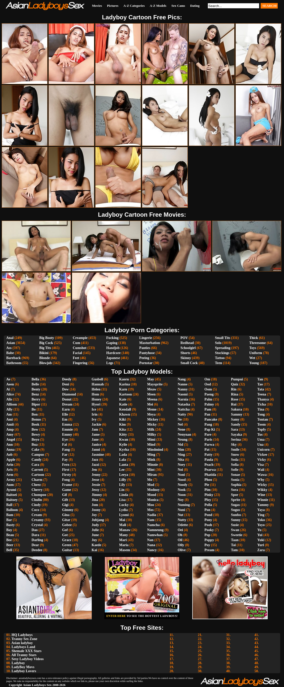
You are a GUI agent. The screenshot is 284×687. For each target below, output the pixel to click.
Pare (208, 434)
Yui (260, 535)
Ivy (94, 419)
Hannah (98, 384)
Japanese (113, 358)
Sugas (235, 505)
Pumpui (237, 379)
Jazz (95, 460)
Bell (9, 550)
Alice (10, 394)
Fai (64, 444)
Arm (9, 475)
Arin (9, 465)
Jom (95, 505)
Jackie (96, 424)
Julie (95, 530)
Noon (182, 495)
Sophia (236, 485)
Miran (152, 475)
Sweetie (236, 535)
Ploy (208, 500)
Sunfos (236, 515)
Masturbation (149, 343)
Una (260, 444)
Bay (9, 530)
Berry (36, 399)
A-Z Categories (134, 6)
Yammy (263, 505)
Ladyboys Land (23, 647)
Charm (37, 480)
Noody (182, 485)
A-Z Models (158, 6)
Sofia (235, 465)
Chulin (37, 500)
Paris (208, 439)
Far (65, 454)
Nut (180, 515)
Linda (123, 495)
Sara (234, 429)
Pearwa (210, 470)
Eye (65, 439)
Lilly (122, 480)
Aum (10, 485)
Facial (77, 353)
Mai (122, 520)
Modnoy (153, 490)
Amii (10, 424)
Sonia (235, 480)
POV (184, 338)
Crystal (37, 525)
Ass (9, 348)
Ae (8, 379)
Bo (34, 409)
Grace (66, 540)
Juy (94, 540)
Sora (234, 490)
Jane (95, 439)
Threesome (257, 343)
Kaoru (124, 379)
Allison (11, 404)
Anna (10, 449)
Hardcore (113, 353)
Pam (208, 409)
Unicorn (263, 449)
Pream (209, 550)
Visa (260, 465)
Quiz (234, 384)
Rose (234, 399)
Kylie (123, 444)
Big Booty (46, 338)
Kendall (125, 409)
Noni (181, 475)
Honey (97, 399)
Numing (184, 505)
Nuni (181, 510)
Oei (180, 530)
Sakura (236, 409)
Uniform (255, 353)
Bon (35, 414)
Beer (9, 545)
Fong (66, 480)
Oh (180, 535)
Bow (35, 429)
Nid (180, 444)
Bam (9, 515)
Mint (151, 470)
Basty (10, 525)
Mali (122, 525)
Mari (123, 540)
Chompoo (39, 495)
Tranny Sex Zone (24, 639)
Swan (235, 530)
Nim (181, 449)
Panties (144, 348)
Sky (234, 444)
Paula (209, 460)
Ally (9, 409)
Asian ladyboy (22, 643)
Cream (37, 515)
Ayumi (11, 490)
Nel (180, 424)
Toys (252, 348)
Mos (150, 510)
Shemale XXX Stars (26, 651)
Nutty (182, 520)
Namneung (155, 530)
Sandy (235, 424)
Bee (9, 540)
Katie (123, 404)
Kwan (123, 439)
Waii (260, 470)
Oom (208, 389)
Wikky (262, 490)
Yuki (260, 540)
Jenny (96, 475)
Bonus (36, 419)
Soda (235, 460)
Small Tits (222, 338)
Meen (151, 394)
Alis (9, 399)
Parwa (209, 444)
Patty (209, 454)
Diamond (69, 394)
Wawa (262, 475)
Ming (151, 454)
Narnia (183, 399)
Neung (182, 439)
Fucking (112, 338)
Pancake (211, 419)
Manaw (124, 530)
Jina (95, 500)
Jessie (96, 485)
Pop (207, 535)
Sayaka (236, 434)
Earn (66, 409)
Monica (153, 500)
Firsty (66, 475)
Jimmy (97, 495)
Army (10, 480)
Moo (150, 505)
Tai (233, 545)
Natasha (184, 404)
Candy (37, 460)
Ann (9, 444)
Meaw (152, 389)
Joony (96, 510)
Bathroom (13, 363)
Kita (122, 429)
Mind (151, 444)
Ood (208, 384)
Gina (66, 515)
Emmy (67, 434)
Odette (183, 525)
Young (254, 363)
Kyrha (124, 449)
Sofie (235, 470)
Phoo (208, 480)
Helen (96, 389)
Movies (97, 6)
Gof (65, 530)
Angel (10, 439)
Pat (207, 449)
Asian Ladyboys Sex (37, 685)
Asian (10, 343)
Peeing (144, 358)
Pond (208, 515)
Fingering (80, 363)
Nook (182, 490)
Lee (122, 470)
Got (65, 535)
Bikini (44, 353)
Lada (123, 454)
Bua (35, 444)
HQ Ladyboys (22, 635)
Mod (150, 485)
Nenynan (184, 434)
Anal (10, 338)
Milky (151, 434)
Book (35, 424)
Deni (65, 384)
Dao (35, 530)
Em (64, 419)
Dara (35, 535)
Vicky (261, 460)
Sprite (235, 500)
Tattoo (219, 358)
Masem (124, 550)
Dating (195, 6)
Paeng (209, 394)
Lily (122, 485)
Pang (208, 424)
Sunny (236, 520)
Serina (236, 439)
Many (123, 535)
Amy (10, 434)
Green (66, 545)
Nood (182, 480)
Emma (67, 424)
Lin (121, 490)
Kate (122, 399)
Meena (152, 399)
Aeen (10, 384)
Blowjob (45, 363)
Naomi (183, 394)
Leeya (123, 475)
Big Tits (45, 348)
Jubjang (98, 520)
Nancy (152, 550)
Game (66, 490)
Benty (36, 389)
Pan (207, 414)
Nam (151, 520)
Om (207, 379)
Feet (76, 358)
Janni (96, 449)
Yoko (261, 520)
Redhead (187, 343)
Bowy (36, 434)
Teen (218, 363)
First (65, 470)
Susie (235, 525)
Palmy (209, 404)
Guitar (67, 550)
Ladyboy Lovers (24, 671)
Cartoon (38, 475)
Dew (65, 389)
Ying (260, 515)
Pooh (208, 525)
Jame (96, 434)
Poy (207, 545)
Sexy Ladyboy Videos (28, 659)
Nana (151, 545)
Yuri (260, 545)
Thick (253, 338)
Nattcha (184, 409)
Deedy (66, 379)
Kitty (123, 434)
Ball (9, 505)
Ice (94, 409)
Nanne (182, 384)
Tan (260, 379)
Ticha (261, 404)
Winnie (262, 500)
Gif (64, 495)
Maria (123, 545)
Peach (209, 465)
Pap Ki (210, 429)
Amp (10, 429)
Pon (207, 510)
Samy (235, 419)
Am (9, 414)
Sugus (235, 510)
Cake (35, 449)
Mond (151, 495)
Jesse (95, 480)
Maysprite (155, 384)
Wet (252, 358)
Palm (208, 399)
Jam (95, 429)
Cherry (37, 490)
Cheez (36, 485)
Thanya (263, 399)
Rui (233, 404)
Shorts (185, 353)
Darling (37, 540)
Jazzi (95, 465)
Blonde (44, 358)
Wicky (262, 485)
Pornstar (146, 363)
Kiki (122, 419)
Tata (260, 389)
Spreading (222, 348)
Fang (66, 449)
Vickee (262, 454)
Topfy (261, 429)
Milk (151, 429)
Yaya (261, 510)
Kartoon (125, 394)
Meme (152, 409)
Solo (218, 343)
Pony (208, 520)
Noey (181, 465)
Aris (9, 470)
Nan (150, 540)
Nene (181, 429)
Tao (260, 384)
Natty (182, 414)
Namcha (153, 525)
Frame (67, 485)
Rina (234, 394)
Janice (96, 444)
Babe (10, 353)
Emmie (67, 429)
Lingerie (145, 338)
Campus (38, 454)
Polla (208, 505)
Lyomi (124, 515)
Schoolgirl (188, 348)
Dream (67, 404)
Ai (8, 389)
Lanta (123, 465)
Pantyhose (147, 353)
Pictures (112, 6)
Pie (207, 485)
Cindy (36, 505)
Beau (10, 535)
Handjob (113, 348)
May (150, 379)
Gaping (111, 343)
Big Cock (46, 343)
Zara (261, 550)
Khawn (124, 414)
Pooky (209, 530)
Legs (109, 363)
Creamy (38, 520)
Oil (180, 540)
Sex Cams (178, 6)
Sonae (235, 475)
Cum (76, 343)
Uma (261, 439)
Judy (95, 525)
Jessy (96, 490)
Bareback (13, 358)
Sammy (236, 414)
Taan (235, 540)
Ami (9, 419)
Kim (122, 424)
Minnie (152, 465)
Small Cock (189, 363)
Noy (181, 500)
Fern (65, 465)
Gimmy (67, 510)
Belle (35, 384)
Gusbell (97, 379)
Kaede (96, 545)
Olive (182, 550)
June (95, 535)
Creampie (80, 338)
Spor (234, 495)
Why (261, 480)
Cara (35, 465)
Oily (181, 545)
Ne (180, 419)
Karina (124, 384)
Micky (152, 424)
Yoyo (261, 525)
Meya (151, 414)
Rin (233, 389)
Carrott (37, 470)
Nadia (151, 515)
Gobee (67, 525)
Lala (122, 460)
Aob (9, 454)
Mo (149, 480)
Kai (94, 550)
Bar (9, 520)
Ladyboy (18, 663)
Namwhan (155, 535)
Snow (235, 454)
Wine (261, 495)
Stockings (222, 353)
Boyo (35, 439)
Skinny (185, 358)
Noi (180, 470)
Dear (35, 545)
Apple (10, 460)
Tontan (262, 419)
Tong (261, 414)
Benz (35, 394)
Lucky (124, 505)
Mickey (152, 419)
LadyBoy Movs (23, 667)
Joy (94, 515)
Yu (259, 530)
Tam (234, 550)
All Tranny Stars (23, 655)
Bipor (36, 404)
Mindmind (155, 449)
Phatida (210, 475)
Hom (95, 394)
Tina (260, 409)
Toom (261, 424)
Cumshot (79, 348)
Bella (35, 379)
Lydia (123, 510)
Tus (260, 434)
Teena (261, 394)
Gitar (66, 520)
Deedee (37, 550)
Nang (182, 379)
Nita (181, 460)
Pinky (209, 495)
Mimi (151, 439)
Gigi (65, 505)
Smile (235, 449)
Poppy (209, 540)
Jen (94, 470)
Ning (181, 454)
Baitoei (11, 495)
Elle (65, 414)
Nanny (183, 389)
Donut (66, 399)
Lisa (122, 500)
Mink (151, 460)
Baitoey (12, 500)
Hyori (96, 404)
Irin (95, 414)
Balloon (12, 510)
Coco (35, 510)
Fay (65, 460)
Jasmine (98, 454)
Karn (123, 389)
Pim (208, 490)
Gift (65, 500)
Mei (150, 404)
